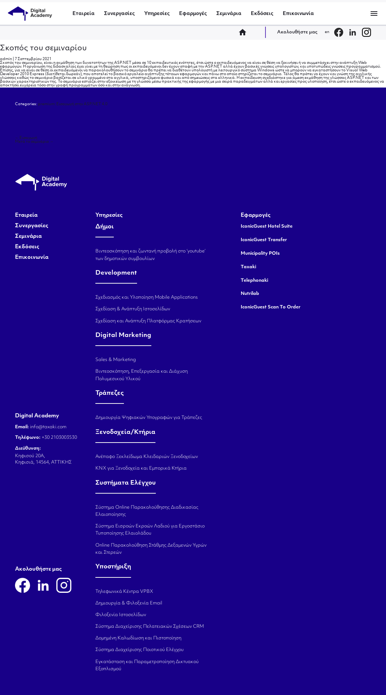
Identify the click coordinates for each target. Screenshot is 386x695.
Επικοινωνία (298, 13)
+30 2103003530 (59, 437)
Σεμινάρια (228, 13)
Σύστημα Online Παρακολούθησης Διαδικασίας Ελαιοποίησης (146, 511)
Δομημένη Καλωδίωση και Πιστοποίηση (138, 638)
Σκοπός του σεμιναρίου (43, 48)
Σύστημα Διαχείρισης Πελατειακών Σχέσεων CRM (149, 626)
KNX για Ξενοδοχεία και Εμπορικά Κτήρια (141, 468)
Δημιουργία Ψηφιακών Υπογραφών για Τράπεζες (148, 417)
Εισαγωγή (26, 138)
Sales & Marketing (115, 360)
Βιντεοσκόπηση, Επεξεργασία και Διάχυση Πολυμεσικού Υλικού (141, 375)
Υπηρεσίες (157, 13)
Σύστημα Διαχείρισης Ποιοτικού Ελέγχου (139, 650)
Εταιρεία (83, 13)
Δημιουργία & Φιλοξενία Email (128, 603)
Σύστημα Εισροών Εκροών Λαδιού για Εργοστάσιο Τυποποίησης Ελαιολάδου (150, 530)
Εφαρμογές (193, 13)
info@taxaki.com (48, 427)
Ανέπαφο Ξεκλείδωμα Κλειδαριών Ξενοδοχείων (146, 457)
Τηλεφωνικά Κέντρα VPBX (124, 591)
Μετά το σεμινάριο (34, 142)
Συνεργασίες (119, 13)
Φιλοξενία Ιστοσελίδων (120, 615)
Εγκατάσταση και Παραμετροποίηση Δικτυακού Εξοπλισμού (147, 665)
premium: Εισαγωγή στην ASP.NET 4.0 (72, 104)
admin (6, 59)
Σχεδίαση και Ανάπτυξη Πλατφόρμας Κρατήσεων (148, 321)
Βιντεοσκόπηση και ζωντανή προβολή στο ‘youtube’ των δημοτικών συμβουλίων (150, 255)
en (327, 32)
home (245, 32)
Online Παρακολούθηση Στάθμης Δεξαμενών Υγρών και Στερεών (151, 549)
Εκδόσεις (262, 13)
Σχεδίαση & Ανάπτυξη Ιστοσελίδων (132, 309)
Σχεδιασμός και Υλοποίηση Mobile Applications (146, 297)
